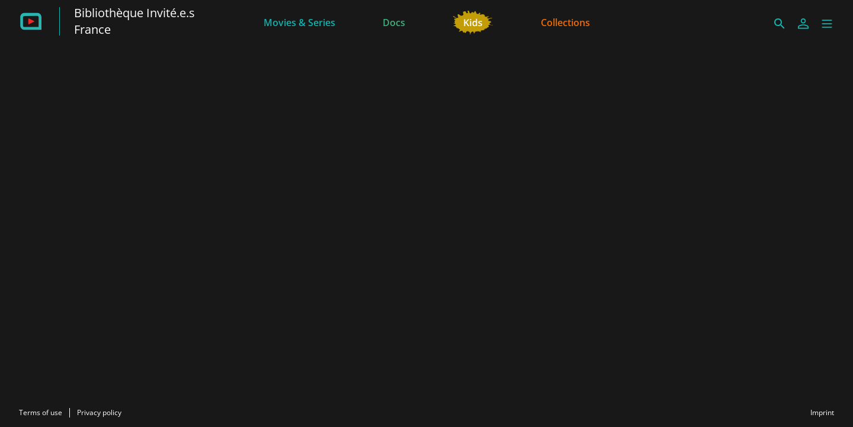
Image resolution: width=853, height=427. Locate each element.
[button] (827, 24)
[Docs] (393, 21)
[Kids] (473, 21)
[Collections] (565, 21)
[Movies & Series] (299, 21)
